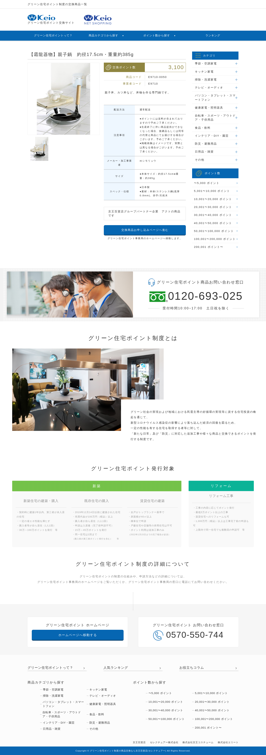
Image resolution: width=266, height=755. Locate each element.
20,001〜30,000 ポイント (213, 207)
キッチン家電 (204, 71)
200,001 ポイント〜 (208, 246)
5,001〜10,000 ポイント (212, 190)
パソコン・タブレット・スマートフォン (215, 97)
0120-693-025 (196, 296)
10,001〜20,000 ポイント (213, 199)
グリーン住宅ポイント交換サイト (51, 19)
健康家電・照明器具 (209, 107)
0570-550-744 (188, 635)
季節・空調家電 (206, 63)
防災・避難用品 (206, 143)
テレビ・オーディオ (209, 87)
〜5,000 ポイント (206, 183)
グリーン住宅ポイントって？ (53, 35)
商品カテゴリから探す (106, 35)
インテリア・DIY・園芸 (212, 135)
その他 (199, 159)
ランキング (212, 35)
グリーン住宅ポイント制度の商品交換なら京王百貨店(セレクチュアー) (128, 750)
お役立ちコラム (191, 667)
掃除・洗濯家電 (206, 79)
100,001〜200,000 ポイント (215, 239)
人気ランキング (115, 667)
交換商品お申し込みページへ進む (144, 229)
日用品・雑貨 (204, 151)
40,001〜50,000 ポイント (213, 223)
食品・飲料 (203, 127)
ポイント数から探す (159, 35)
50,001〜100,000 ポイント (214, 231)
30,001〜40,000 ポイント (213, 214)
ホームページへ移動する (77, 635)
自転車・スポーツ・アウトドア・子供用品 (215, 117)
